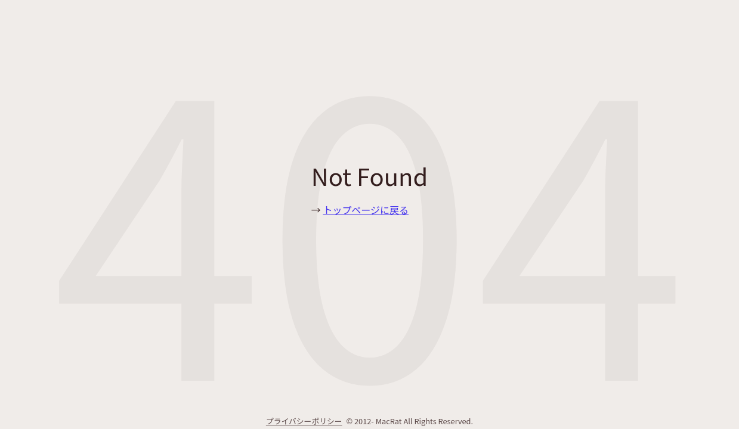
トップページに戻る (366, 210)
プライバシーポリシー (304, 421)
